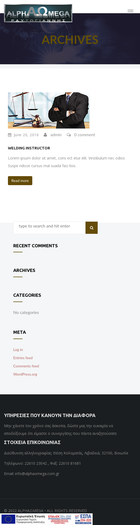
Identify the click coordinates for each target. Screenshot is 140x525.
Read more (20, 180)
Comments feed (26, 366)
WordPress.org (25, 374)
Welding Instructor (29, 148)
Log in (18, 349)
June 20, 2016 (23, 135)
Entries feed (23, 357)
